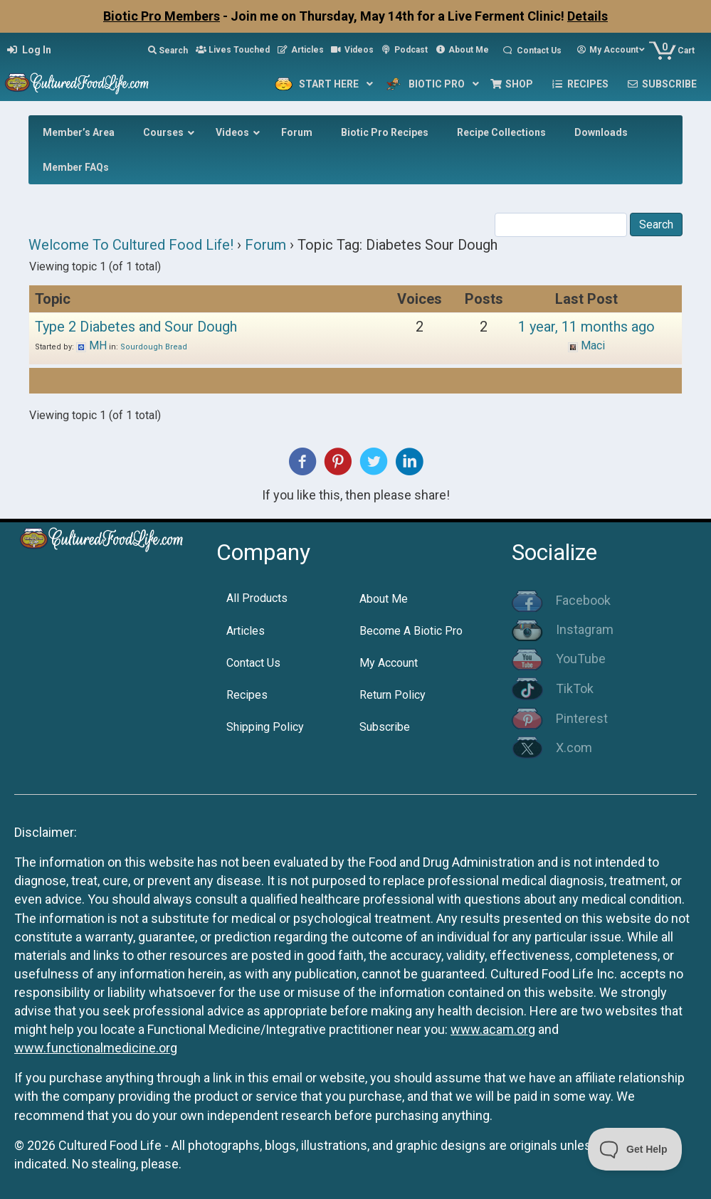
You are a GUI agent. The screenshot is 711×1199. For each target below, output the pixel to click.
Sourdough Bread (153, 347)
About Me (383, 599)
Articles (245, 631)
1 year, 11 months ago (586, 326)
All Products (257, 598)
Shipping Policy (265, 727)
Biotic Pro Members (161, 16)
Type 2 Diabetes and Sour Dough (136, 326)
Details (587, 16)
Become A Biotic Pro (411, 631)
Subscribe (384, 727)
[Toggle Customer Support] (635, 1149)
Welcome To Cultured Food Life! (130, 244)
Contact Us (253, 663)
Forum (265, 244)
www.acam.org (493, 1029)
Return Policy (392, 695)
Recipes (247, 695)
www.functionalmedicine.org (95, 1047)
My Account (388, 663)
